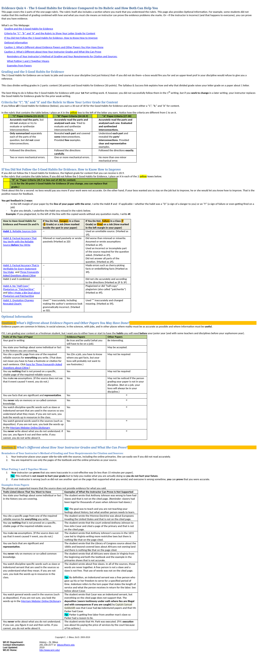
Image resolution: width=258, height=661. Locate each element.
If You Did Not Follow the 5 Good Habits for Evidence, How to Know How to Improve (51, 37)
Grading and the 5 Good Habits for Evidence (28, 28)
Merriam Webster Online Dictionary (30, 427)
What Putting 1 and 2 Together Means (28, 61)
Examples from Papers (19, 65)
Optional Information (16, 42)
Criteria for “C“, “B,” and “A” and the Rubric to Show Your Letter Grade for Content (49, 33)
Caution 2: (52, 51)
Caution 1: (53, 47)
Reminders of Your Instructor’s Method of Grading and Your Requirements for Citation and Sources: (62, 56)
